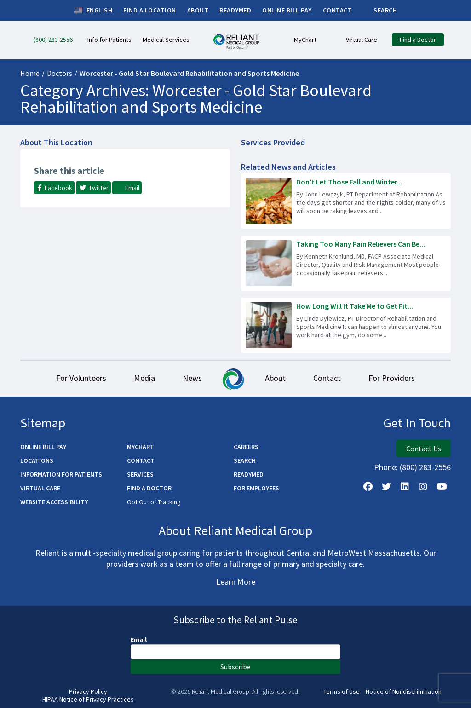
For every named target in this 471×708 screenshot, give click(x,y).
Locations (36, 460)
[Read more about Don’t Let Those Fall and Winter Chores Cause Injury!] (346, 201)
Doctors (59, 73)
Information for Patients (61, 474)
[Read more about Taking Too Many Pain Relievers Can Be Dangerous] (346, 263)
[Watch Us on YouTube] (441, 487)
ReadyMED (249, 474)
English (93, 10)
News (192, 378)
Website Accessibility (54, 502)
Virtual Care (40, 488)
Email (139, 639)
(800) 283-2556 (425, 467)
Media (144, 378)
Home (30, 73)
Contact (327, 378)
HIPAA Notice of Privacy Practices (88, 699)
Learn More (235, 581)
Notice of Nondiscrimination (404, 692)
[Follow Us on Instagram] (423, 487)
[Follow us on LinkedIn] (405, 487)
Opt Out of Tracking (154, 502)
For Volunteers (81, 378)
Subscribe (235, 666)
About (275, 378)
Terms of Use (341, 692)
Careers (246, 447)
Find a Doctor (149, 488)
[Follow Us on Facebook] (368, 487)
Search (245, 460)
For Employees (256, 488)
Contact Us (423, 448)
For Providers (391, 378)
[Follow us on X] (386, 487)
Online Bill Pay (43, 447)
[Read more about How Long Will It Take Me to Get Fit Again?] (346, 325)
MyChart (140, 447)
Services (140, 474)
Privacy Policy (88, 692)
